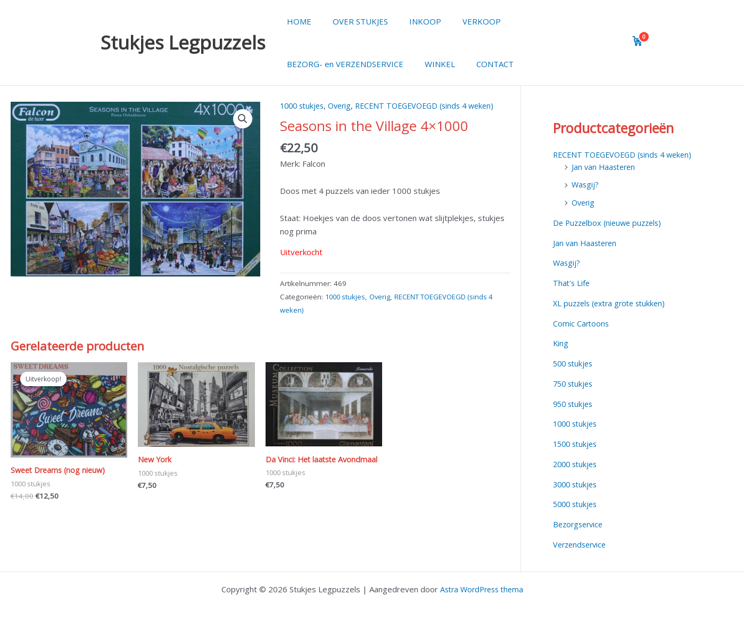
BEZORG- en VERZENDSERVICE (342, 64)
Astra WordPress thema (481, 589)
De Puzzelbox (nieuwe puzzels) (610, 222)
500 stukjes (574, 363)
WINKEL (432, 64)
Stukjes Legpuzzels (183, 42)
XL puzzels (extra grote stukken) (613, 303)
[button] (242, 119)
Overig (344, 105)
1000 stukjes (304, 105)
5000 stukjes (577, 504)
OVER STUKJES (352, 21)
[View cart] (637, 41)
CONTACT (481, 64)
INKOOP (412, 21)
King (561, 343)
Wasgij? (586, 184)
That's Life (572, 283)
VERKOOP (463, 21)
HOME (296, 21)
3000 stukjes (577, 484)
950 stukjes (574, 403)
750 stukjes (574, 383)
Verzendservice (581, 544)
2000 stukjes (577, 464)
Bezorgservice (580, 524)
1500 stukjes (577, 443)
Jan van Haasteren (605, 166)
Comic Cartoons (581, 323)
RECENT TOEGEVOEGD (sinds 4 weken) (435, 105)
